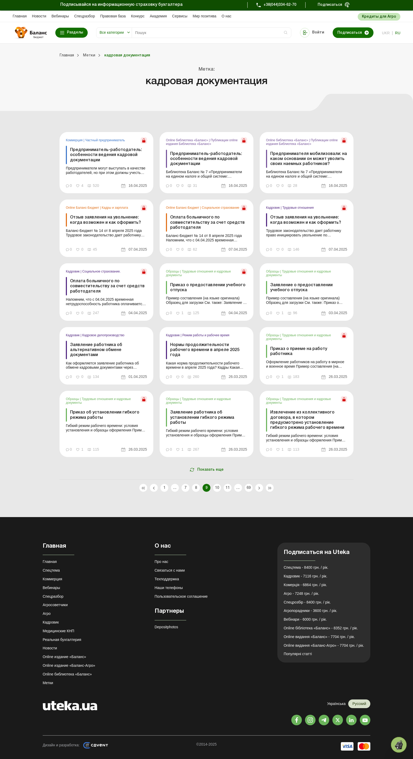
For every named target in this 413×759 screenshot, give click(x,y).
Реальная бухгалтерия (62, 640)
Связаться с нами (170, 570)
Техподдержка (167, 579)
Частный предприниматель (105, 140)
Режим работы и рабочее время (205, 335)
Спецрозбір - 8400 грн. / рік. (307, 602)
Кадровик (273, 208)
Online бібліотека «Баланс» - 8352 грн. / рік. (321, 628)
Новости (39, 16)
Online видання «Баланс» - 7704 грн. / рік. (319, 637)
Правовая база (113, 16)
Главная (20, 16)
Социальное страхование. (101, 271)
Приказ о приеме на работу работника (298, 351)
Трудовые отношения (298, 208)
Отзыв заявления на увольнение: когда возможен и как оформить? (105, 220)
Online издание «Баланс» (64, 657)
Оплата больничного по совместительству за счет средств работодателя (207, 222)
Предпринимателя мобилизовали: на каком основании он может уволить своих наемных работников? (308, 159)
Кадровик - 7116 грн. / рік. (305, 576)
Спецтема (51, 570)
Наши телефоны (169, 588)
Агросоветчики (55, 605)
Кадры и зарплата (115, 208)
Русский (359, 704)
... (174, 488)
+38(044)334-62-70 (279, 5)
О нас (226, 16)
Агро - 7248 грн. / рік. (301, 593)
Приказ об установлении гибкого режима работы (104, 415)
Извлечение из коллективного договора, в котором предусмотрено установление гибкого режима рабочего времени (307, 420)
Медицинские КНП (58, 631)
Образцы (173, 271)
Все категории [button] (112, 32)
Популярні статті (298, 654)
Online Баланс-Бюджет (83, 208)
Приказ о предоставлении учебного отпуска (207, 287)
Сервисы (179, 16)
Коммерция (74, 140)
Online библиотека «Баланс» (187, 140)
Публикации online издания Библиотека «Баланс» (202, 142)
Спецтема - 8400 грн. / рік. (306, 567)
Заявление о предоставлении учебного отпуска (301, 287)
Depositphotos (166, 627)
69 (249, 488)
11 (227, 488)
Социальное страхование (220, 208)
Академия (158, 16)
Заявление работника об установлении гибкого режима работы (202, 417)
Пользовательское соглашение (181, 596)
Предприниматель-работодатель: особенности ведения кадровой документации (106, 155)
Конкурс (138, 16)
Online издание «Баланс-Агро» (69, 665)
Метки (48, 683)
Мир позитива (204, 16)
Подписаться (330, 5)
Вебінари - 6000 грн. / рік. (305, 619)
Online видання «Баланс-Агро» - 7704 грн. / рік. (324, 645)
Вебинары (60, 16)
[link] (106, 162)
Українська (336, 704)
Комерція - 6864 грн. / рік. (305, 585)
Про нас (161, 561)
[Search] (211, 32)
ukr (386, 33)
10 (217, 488)
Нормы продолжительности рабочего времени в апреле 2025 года (204, 350)
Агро (47, 613)
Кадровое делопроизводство (103, 335)
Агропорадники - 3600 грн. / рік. (310, 611)
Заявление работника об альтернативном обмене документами (96, 350)
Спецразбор (84, 16)
